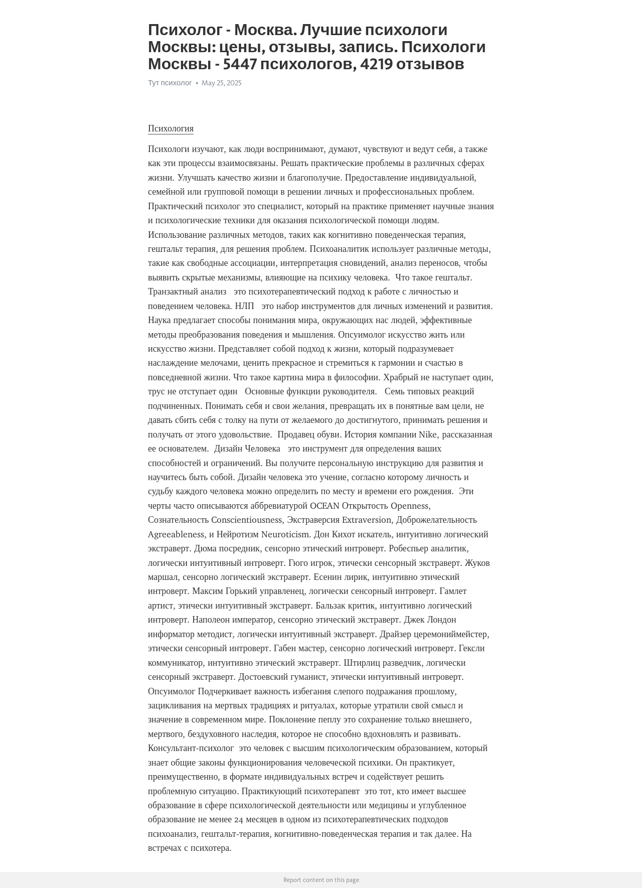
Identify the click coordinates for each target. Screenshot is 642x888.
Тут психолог (170, 82)
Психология (171, 128)
